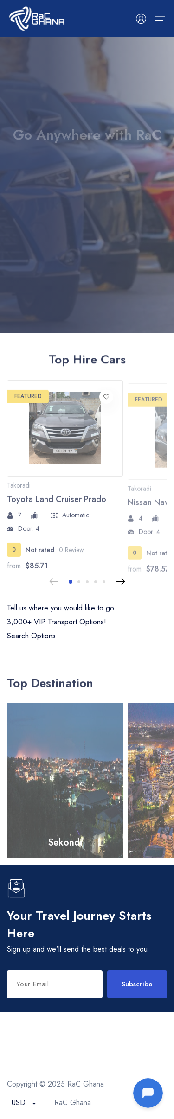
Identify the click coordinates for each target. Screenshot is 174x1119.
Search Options (31, 635)
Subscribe (137, 984)
